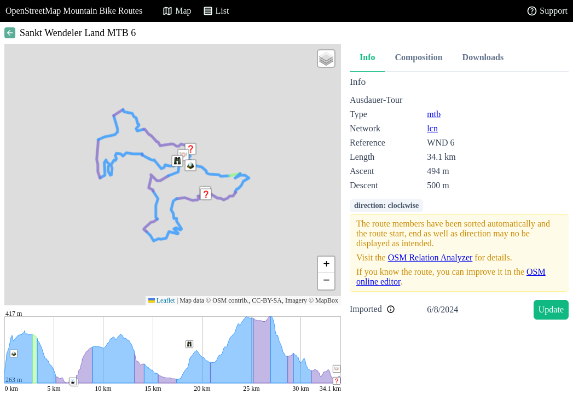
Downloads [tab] (483, 57)
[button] (205, 194)
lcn (432, 128)
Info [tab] (367, 57)
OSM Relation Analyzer (430, 257)
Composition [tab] (418, 57)
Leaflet (161, 300)
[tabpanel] (459, 200)
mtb (434, 114)
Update (551, 309)
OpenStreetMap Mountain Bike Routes (73, 10)
